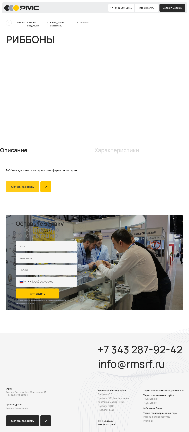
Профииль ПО (105, 394)
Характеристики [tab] (116, 150)
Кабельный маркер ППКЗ (110, 402)
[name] (46, 246)
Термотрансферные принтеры (160, 413)
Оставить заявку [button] (172, 7)
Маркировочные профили (112, 390)
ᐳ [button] (46, 186)
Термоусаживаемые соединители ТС (164, 390)
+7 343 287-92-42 (140, 349)
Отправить (37, 293)
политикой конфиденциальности (45, 303)
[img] (21, 8)
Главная (20, 22)
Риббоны (148, 420)
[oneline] (46, 258)
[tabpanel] (94, 170)
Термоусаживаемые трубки (158, 395)
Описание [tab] (13, 150)
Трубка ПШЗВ (150, 403)
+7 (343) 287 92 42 (121, 7)
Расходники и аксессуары (157, 416)
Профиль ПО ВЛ (106, 406)
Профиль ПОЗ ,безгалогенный (114, 398)
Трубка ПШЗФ (150, 399)
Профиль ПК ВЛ (106, 409)
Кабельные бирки (152, 408)
